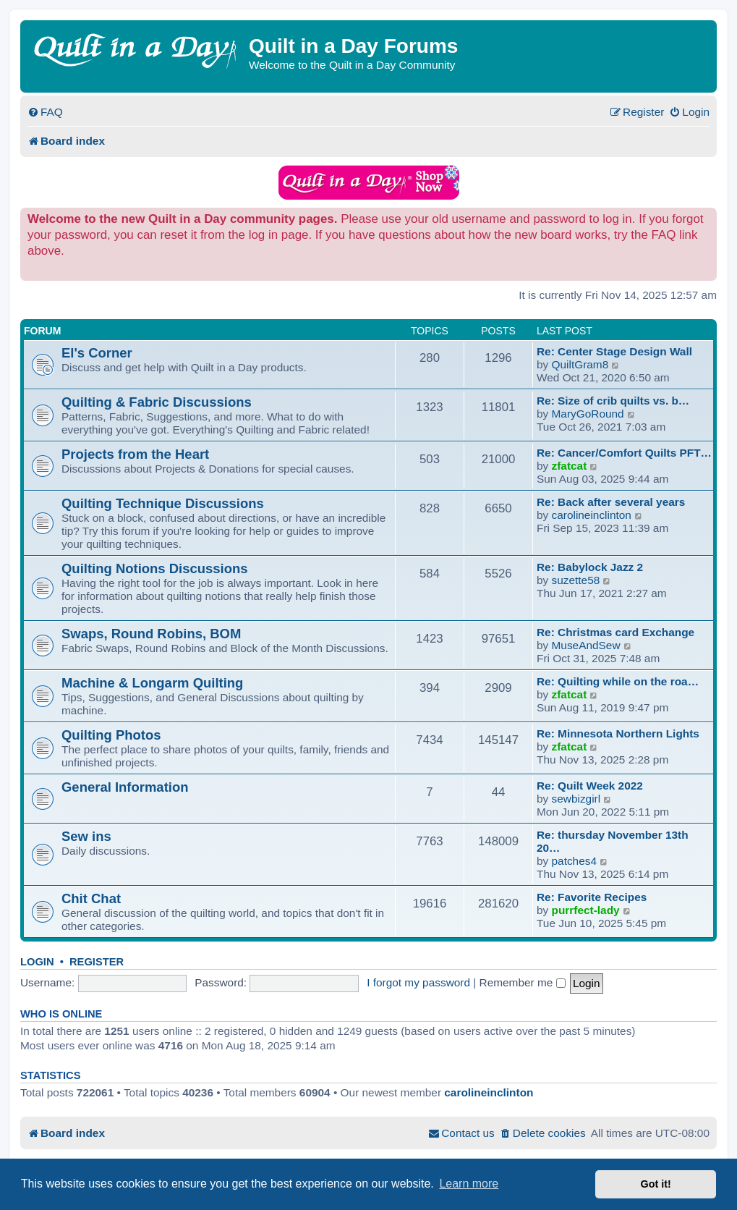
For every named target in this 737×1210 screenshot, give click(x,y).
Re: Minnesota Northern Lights (618, 733)
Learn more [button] (468, 1183)
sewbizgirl (576, 798)
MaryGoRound (588, 413)
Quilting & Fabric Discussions (156, 402)
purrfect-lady (586, 910)
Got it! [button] (656, 1184)
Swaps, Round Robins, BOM (151, 633)
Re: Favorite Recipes (592, 897)
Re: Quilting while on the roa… (618, 681)
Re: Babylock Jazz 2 (590, 567)
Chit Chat (91, 898)
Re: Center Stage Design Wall (614, 351)
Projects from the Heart (135, 454)
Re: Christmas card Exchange (615, 632)
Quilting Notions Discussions (154, 568)
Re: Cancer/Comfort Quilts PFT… (624, 453)
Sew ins (86, 836)
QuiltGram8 (580, 364)
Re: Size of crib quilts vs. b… (613, 400)
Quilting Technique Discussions (162, 503)
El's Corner (96, 352)
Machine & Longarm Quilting (152, 682)
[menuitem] (45, 112)
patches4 (574, 861)
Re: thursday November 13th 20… (613, 841)
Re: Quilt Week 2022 (590, 785)
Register (96, 962)
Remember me (523, 982)
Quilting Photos (111, 734)
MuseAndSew (586, 645)
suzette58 (576, 580)
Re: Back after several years (611, 502)
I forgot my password (418, 982)
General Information (124, 787)
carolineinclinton (591, 515)
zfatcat (569, 466)
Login (37, 962)
